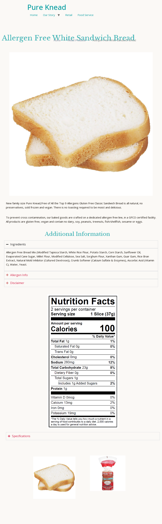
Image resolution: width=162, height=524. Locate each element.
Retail (68, 15)
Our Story (49, 15)
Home (34, 15)
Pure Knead (46, 7)
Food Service (86, 15)
